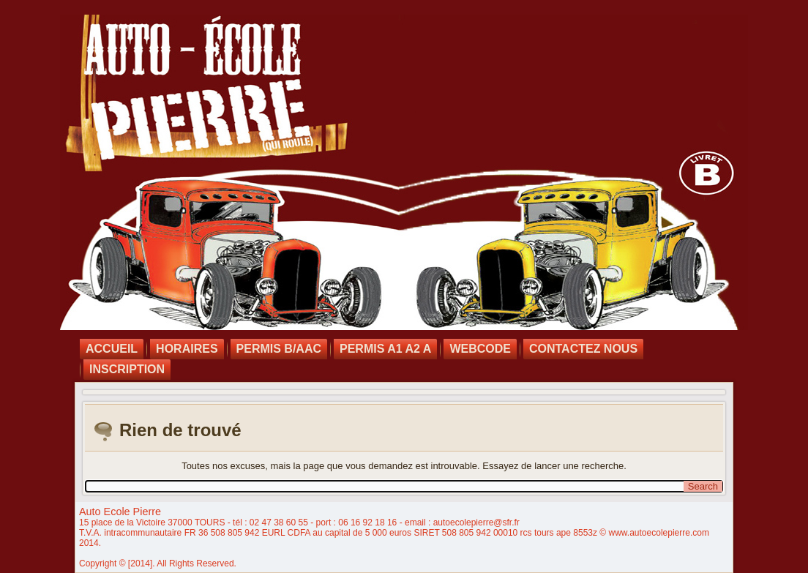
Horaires (186, 348)
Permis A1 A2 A (385, 348)
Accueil (112, 348)
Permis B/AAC (278, 348)
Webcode (480, 348)
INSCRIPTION (127, 369)
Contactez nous (583, 348)
